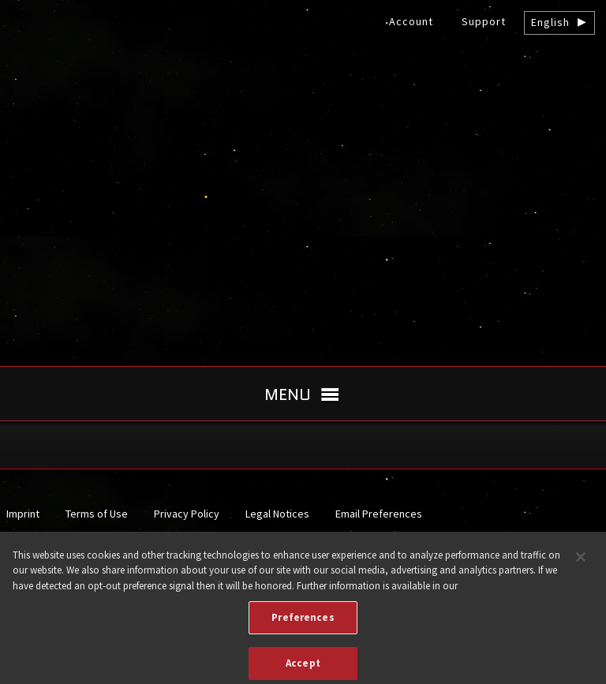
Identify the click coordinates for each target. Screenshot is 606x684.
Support (484, 21)
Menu (287, 394)
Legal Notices (277, 513)
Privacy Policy (186, 513)
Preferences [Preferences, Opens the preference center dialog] (302, 623)
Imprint (22, 513)
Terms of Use (96, 513)
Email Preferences (378, 513)
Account (411, 21)
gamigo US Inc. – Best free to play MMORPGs (303, 131)
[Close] (580, 561)
